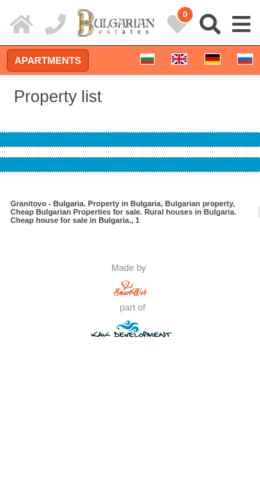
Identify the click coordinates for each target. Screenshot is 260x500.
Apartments (48, 60)
